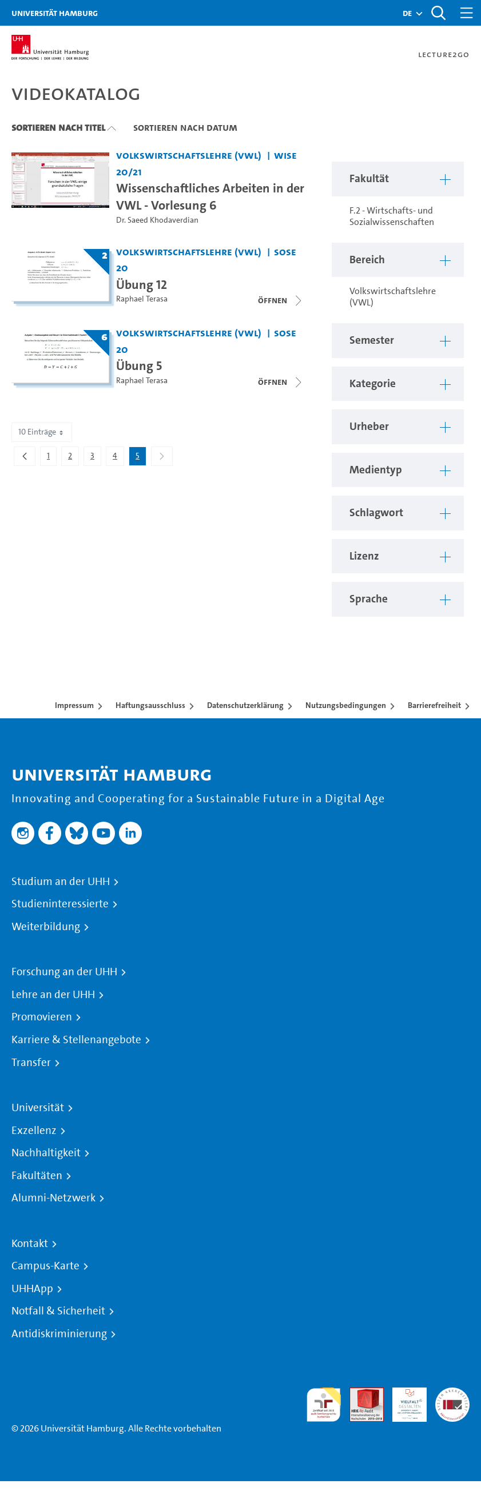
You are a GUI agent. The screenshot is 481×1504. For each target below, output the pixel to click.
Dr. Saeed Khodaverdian (157, 220)
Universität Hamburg (54, 13)
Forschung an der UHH (64, 971)
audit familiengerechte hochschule (324, 1405)
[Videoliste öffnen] (281, 300)
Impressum (74, 705)
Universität (37, 1107)
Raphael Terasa (142, 298)
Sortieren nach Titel (58, 127)
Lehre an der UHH (53, 994)
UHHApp (32, 1288)
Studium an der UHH (60, 881)
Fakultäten (36, 1175)
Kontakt (29, 1243)
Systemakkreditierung (452, 1394)
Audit (360, 1394)
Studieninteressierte (60, 903)
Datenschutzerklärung (245, 705)
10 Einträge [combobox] (41, 432)
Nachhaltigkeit (46, 1152)
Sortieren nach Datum (185, 127)
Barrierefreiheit (434, 705)
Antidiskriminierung (59, 1333)
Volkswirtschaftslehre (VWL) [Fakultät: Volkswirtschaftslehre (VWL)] (188, 155)
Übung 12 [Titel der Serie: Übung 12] (141, 284)
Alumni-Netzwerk (53, 1198)
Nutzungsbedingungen (345, 705)
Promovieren (41, 1017)
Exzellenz (34, 1130)
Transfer (31, 1062)
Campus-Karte (45, 1265)
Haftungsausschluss (150, 705)
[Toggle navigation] (466, 13)
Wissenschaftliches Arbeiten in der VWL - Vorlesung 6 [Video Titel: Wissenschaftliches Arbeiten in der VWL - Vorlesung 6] (210, 196)
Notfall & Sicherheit (58, 1311)
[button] (407, 13)
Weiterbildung (45, 926)
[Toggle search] (438, 13)
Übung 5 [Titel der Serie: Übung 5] (139, 365)
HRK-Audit (403, 1401)
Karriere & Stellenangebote (76, 1039)
